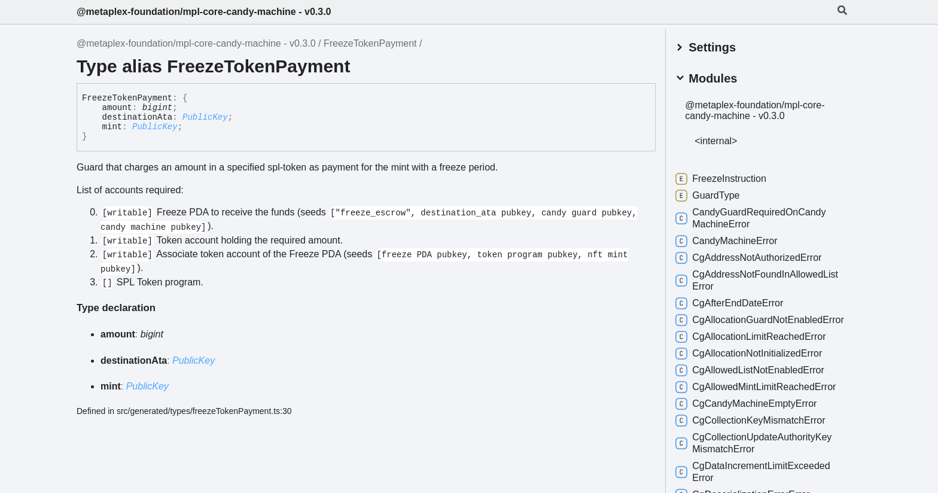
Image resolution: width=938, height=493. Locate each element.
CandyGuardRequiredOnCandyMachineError (756, 216)
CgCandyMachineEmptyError (752, 414)
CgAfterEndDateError (735, 302)
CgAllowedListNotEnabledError (755, 381)
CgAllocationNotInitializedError (754, 364)
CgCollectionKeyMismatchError (756, 431)
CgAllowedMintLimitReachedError (761, 397)
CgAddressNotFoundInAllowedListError (762, 278)
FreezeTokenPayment (370, 43)
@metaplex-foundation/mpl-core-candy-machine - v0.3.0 (204, 12)
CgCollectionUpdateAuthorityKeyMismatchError (759, 453)
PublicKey (205, 117)
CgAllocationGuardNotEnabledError (755, 324)
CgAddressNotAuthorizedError (754, 256)
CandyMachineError (732, 239)
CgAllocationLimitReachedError (756, 347)
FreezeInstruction (726, 177)
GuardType (713, 194)
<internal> (722, 139)
